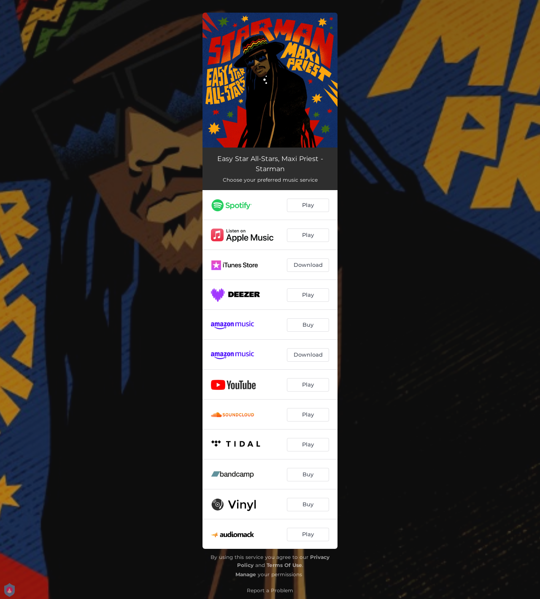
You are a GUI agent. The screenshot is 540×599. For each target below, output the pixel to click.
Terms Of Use (284, 565)
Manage (245, 574)
